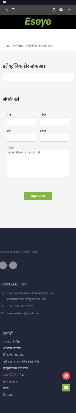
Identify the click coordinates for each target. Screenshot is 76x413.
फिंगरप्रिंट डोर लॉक (11, 355)
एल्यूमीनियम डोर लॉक (12, 368)
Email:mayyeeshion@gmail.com (13, 9)
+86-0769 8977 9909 (16, 306)
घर (7, 46)
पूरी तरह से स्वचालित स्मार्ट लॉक (18, 361)
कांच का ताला (8, 381)
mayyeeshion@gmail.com (19, 313)
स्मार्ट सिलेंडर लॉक (10, 375)
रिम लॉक (5, 395)
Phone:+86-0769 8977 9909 (7, 9)
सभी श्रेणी (18, 46)
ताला (3, 388)
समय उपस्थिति (8, 341)
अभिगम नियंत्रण (9, 348)
